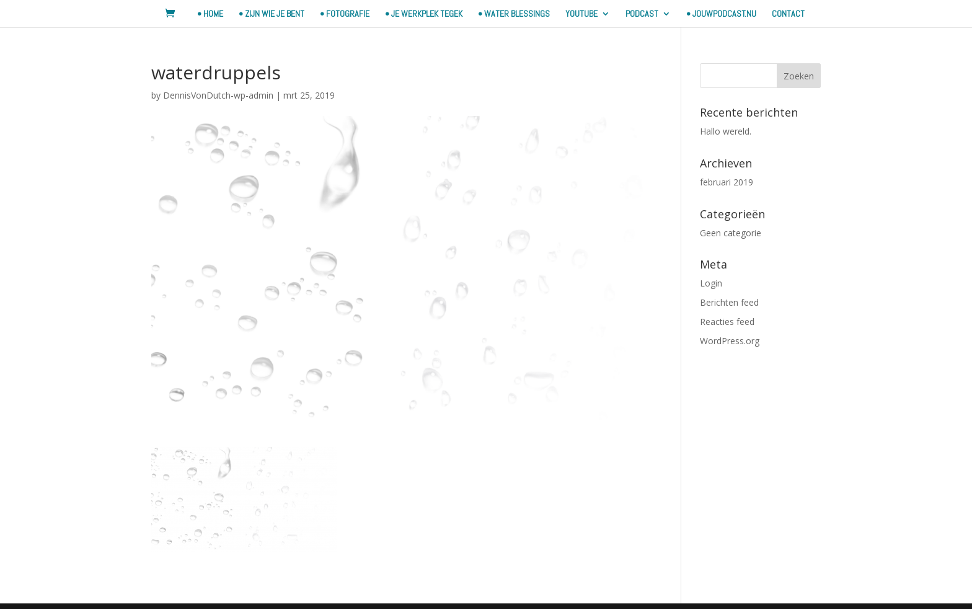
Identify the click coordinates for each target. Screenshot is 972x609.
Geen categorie (730, 233)
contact (788, 14)
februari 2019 (726, 182)
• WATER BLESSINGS (514, 14)
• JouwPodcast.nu (721, 14)
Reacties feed (727, 321)
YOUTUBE (581, 14)
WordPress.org (729, 341)
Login (711, 283)
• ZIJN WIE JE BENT (271, 14)
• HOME (210, 14)
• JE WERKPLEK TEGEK (423, 14)
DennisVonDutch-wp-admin (218, 95)
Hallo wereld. (725, 131)
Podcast (641, 14)
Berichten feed (729, 302)
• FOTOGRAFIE (344, 14)
